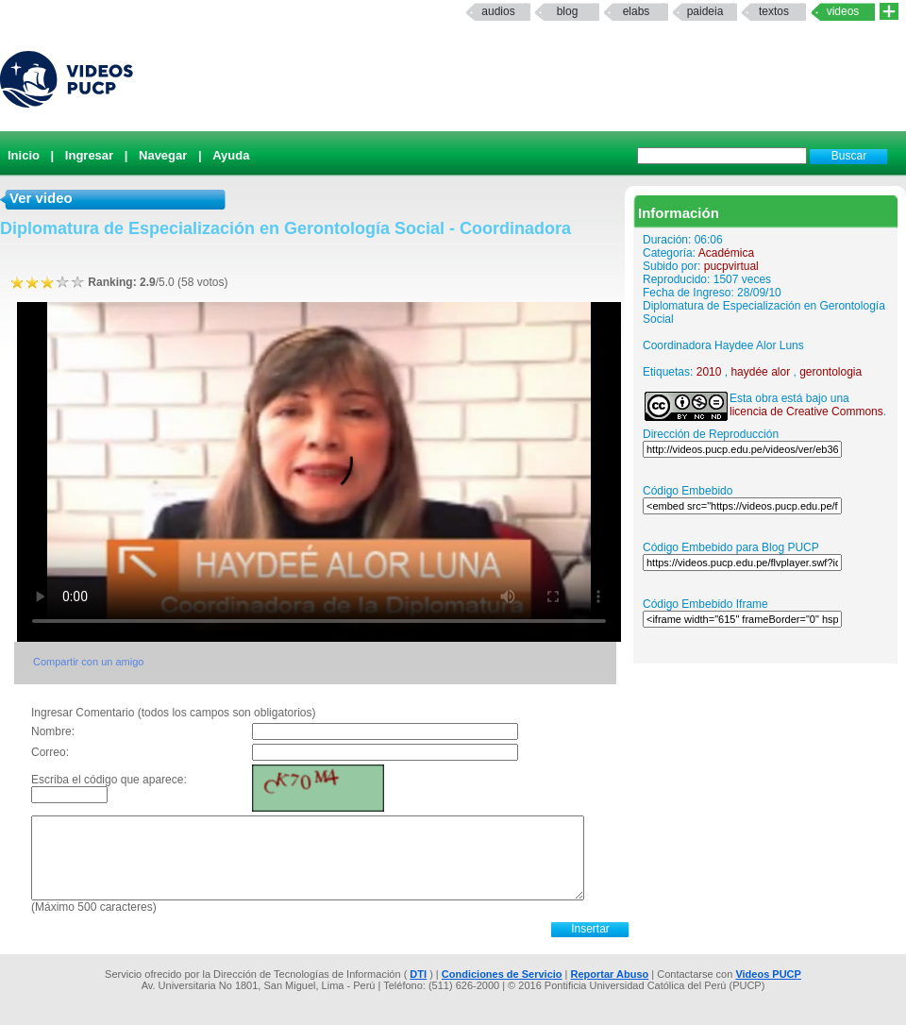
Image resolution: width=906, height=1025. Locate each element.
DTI (418, 974)
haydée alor (760, 371)
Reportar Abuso (610, 974)
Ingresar (89, 155)
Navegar (163, 155)
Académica (726, 253)
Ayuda (230, 155)
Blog (568, 11)
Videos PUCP (768, 974)
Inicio (24, 155)
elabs (636, 11)
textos (774, 11)
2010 (709, 371)
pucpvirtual (731, 266)
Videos (843, 11)
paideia (705, 11)
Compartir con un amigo (88, 661)
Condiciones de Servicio (502, 974)
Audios (497, 11)
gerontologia (830, 371)
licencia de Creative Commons (806, 411)
